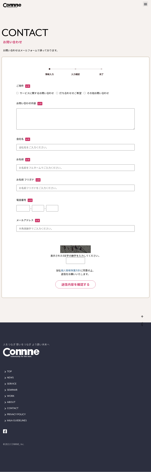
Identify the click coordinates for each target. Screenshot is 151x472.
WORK (10, 396)
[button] (145, 3)
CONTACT (12, 408)
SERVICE (12, 383)
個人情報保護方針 (70, 270)
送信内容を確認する (75, 284)
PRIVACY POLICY (16, 414)
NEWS (10, 377)
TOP (9, 371)
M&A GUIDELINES (17, 420)
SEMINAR (12, 389)
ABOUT (11, 402)
